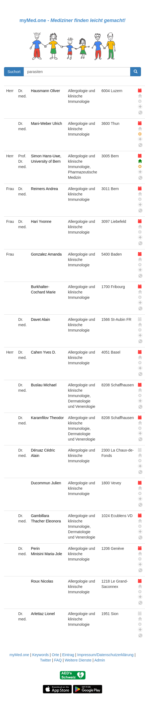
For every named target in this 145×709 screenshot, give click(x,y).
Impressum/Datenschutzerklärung (105, 655)
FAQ (58, 660)
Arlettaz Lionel (43, 614)
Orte (55, 655)
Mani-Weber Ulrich (46, 123)
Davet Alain (40, 319)
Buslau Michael (43, 385)
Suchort (14, 72)
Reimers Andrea (44, 189)
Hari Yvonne (41, 221)
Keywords (40, 655)
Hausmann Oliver (45, 91)
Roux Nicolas (42, 581)
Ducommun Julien (46, 483)
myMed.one (19, 655)
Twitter (45, 660)
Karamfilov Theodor (47, 418)
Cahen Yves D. (43, 352)
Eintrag (68, 655)
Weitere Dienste (78, 660)
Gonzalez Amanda (46, 254)
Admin (99, 660)
